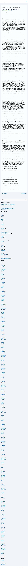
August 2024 (3, 282)
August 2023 (3, 295)
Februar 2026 (3, 265)
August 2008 (3, 519)
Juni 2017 (2, 390)
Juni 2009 (2, 509)
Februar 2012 (3, 468)
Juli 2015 (2, 415)
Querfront (2, 241)
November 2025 (3, 269)
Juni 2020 (2, 343)
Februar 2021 (3, 333)
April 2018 (2, 377)
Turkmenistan (3, 250)
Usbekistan (2, 255)
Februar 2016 (3, 406)
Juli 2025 (2, 270)
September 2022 (3, 308)
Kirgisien (2, 229)
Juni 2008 (2, 522)
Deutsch (2, 219)
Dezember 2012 (3, 455)
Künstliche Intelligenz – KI (4, 232)
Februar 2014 (3, 437)
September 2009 (3, 505)
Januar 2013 (3, 454)
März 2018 (2, 378)
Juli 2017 (2, 389)
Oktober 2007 (3, 532)
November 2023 (3, 292)
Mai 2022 (2, 313)
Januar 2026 (3, 266)
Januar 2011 (3, 485)
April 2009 (2, 511)
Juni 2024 (2, 283)
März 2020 (2, 347)
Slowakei (2, 245)
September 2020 (3, 339)
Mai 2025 (2, 273)
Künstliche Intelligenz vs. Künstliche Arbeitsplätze (7, 208)
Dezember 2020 (3, 335)
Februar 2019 (3, 364)
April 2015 (2, 419)
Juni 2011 (2, 479)
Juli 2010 (2, 492)
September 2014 (3, 428)
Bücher (2, 216)
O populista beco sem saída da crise (6, 209)
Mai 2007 (2, 539)
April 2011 (2, 481)
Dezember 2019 (3, 351)
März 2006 (2, 553)
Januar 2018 (3, 381)
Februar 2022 (3, 317)
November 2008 (3, 518)
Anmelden (2, 560)
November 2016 (3, 394)
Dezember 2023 (3, 291)
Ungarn (2, 253)
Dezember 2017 (3, 382)
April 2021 (2, 330)
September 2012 (3, 459)
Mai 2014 (2, 433)
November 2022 (3, 305)
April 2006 (2, 552)
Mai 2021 (2, 329)
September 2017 (3, 386)
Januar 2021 (3, 334)
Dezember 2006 (3, 545)
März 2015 (2, 420)
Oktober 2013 (3, 442)
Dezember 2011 (3, 471)
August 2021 (3, 325)
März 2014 (2, 436)
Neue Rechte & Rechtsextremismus (5, 233)
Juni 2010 (2, 493)
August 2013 (3, 445)
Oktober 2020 (3, 338)
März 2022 (2, 316)
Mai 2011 (2, 480)
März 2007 (2, 541)
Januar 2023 (3, 303)
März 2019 (2, 363)
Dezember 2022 (3, 304)
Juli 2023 (2, 296)
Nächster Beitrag (24, 193)
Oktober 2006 (3, 548)
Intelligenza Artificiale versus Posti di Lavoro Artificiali (8, 205)
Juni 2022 (2, 312)
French (2, 223)
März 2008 (2, 526)
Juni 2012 (2, 463)
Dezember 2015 (3, 408)
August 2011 (3, 476)
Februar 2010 (3, 498)
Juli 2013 (2, 446)
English (2, 220)
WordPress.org (3, 564)
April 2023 (2, 299)
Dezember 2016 (3, 393)
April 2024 (2, 286)
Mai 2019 (2, 360)
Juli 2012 (2, 462)
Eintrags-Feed (3, 561)
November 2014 (3, 425)
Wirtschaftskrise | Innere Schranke (5, 258)
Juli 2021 (2, 326)
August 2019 (3, 356)
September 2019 (3, 355)
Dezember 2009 (3, 501)
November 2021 (3, 321)
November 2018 (3, 368)
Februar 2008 (3, 527)
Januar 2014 (3, 438)
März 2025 (2, 275)
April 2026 (2, 262)
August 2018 (3, 372)
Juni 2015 (2, 416)
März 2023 (2, 300)
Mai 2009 (2, 510)
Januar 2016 (3, 407)
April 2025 (2, 274)
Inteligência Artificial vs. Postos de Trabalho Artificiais (8, 204)
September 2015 (3, 412)
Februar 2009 (3, 514)
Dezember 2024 (3, 279)
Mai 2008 (2, 523)
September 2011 (3, 475)
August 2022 (3, 309)
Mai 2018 (2, 376)
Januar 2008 (3, 528)
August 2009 (3, 506)
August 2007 (3, 535)
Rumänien (2, 242)
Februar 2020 (3, 348)
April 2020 (2, 346)
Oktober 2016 (3, 395)
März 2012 (2, 467)
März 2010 (2, 497)
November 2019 (3, 352)
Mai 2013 (2, 449)
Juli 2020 (2, 342)
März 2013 (2, 451)
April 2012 (2, 466)
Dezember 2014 (3, 424)
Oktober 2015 (3, 411)
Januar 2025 (3, 278)
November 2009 (3, 502)
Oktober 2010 (3, 488)
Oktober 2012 (3, 458)
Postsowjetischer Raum (4, 240)
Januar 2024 (3, 290)
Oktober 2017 (3, 385)
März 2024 (2, 287)
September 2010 (3, 489)
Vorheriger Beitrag (4, 193)
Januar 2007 (3, 544)
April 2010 (2, 496)
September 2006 (3, 549)
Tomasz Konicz (4, 1)
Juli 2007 (2, 536)
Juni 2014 (2, 432)
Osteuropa (2, 236)
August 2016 (3, 398)
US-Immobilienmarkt (4, 254)
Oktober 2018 (3, 369)
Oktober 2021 (3, 322)
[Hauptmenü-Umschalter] (26, 1)
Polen (2, 237)
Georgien (2, 224)
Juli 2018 (2, 373)
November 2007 (3, 531)
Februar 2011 (3, 484)
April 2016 (2, 403)
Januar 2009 (3, 515)
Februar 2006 (3, 554)
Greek (2, 225)
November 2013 (3, 441)
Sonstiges (2, 246)
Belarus (2, 215)
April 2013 (2, 450)
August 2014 (3, 429)
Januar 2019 (3, 365)
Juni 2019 (2, 359)
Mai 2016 (2, 402)
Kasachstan (2, 228)
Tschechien (2, 249)
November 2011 (3, 472)
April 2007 (2, 540)
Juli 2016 (2, 399)
